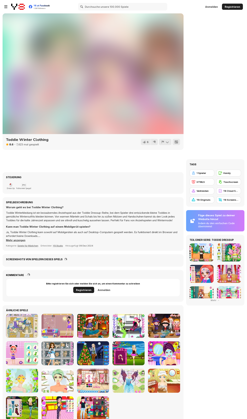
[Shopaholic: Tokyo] (93, 381)
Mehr (215, 300)
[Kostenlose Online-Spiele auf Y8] (18, 7)
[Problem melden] (165, 142)
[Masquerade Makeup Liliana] (58, 381)
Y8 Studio (58, 245)
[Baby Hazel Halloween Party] (164, 326)
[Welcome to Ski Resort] (129, 326)
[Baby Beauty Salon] (22, 353)
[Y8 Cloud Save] (228, 190)
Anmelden (211, 6)
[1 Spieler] (202, 173)
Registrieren (232, 6)
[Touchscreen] (228, 182)
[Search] (82, 6)
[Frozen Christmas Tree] (93, 353)
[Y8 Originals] (202, 199)
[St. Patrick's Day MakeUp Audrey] (22, 381)
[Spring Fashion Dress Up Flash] (58, 326)
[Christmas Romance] (93, 326)
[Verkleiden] (202, 190)
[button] (15, 240)
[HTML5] (202, 182)
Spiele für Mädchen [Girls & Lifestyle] (27, 245)
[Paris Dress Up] (129, 353)
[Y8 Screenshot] (228, 199)
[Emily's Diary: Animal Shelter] (58, 353)
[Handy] (228, 173)
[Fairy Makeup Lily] (129, 381)
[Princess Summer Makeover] (164, 353)
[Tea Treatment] (164, 381)
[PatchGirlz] (22, 326)
